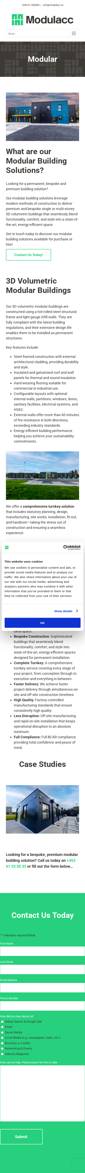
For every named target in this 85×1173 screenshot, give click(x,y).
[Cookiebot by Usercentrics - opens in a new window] (63, 547)
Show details (63, 611)
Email (8, 1027)
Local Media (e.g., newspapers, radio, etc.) (32, 1037)
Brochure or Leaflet (17, 1043)
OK (42, 623)
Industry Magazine (17, 1054)
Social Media (13, 1032)
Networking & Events (18, 1048)
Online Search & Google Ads (23, 1021)
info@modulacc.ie (52, 5)
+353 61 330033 (30, 5)
